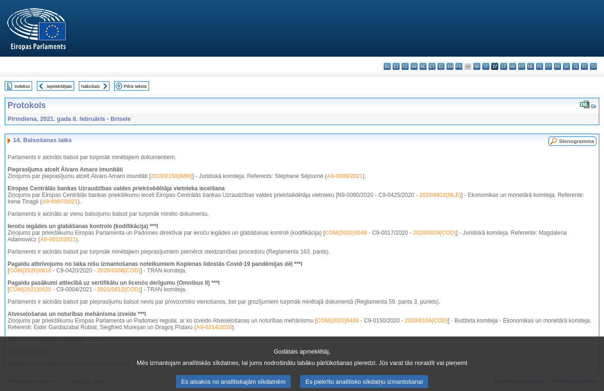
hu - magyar (512, 66)
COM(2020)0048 (346, 233)
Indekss (22, 86)
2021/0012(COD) (118, 289)
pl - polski (539, 66)
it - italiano (485, 66)
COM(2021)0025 (30, 289)
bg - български (387, 66)
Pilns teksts (135, 86)
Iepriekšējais (59, 86)
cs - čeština (405, 66)
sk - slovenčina (566, 66)
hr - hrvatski (476, 66)
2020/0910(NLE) (440, 195)
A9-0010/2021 (58, 239)
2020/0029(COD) (434, 233)
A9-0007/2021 (60, 201)
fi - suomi (584, 66)
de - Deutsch (423, 66)
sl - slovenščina (575, 66)
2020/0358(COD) (118, 270)
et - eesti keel (432, 66)
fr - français (458, 66)
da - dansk (414, 66)
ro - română (557, 66)
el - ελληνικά (441, 66)
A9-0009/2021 (344, 176)
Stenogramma (576, 141)
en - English (449, 66)
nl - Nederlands (530, 66)
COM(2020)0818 (30, 270)
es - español (396, 66)
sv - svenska (593, 66)
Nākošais (90, 86)
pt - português (548, 66)
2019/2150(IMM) (171, 176)
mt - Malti (521, 66)
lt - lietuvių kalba (503, 66)
